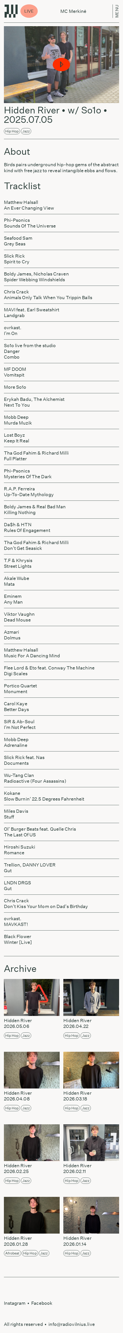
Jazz (26, 131)
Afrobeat (12, 1253)
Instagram (15, 1303)
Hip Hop (12, 131)
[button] (61, 64)
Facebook (41, 1303)
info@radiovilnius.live (71, 1324)
